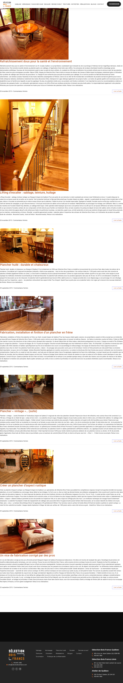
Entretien (75, 4)
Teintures (66, 4)
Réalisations (85, 4)
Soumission (40, 656)
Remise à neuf (56, 4)
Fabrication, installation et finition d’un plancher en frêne (36, 332)
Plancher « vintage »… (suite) (18, 411)
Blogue (93, 4)
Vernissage (26, 4)
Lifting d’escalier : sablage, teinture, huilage (28, 192)
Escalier (47, 4)
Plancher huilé (37, 4)
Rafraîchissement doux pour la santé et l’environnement (36, 61)
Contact (100, 4)
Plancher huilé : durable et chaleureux (24, 264)
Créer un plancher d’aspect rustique (23, 485)
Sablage (18, 4)
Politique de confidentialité (56, 656)
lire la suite (118, 91)
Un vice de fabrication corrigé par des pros (27, 555)
